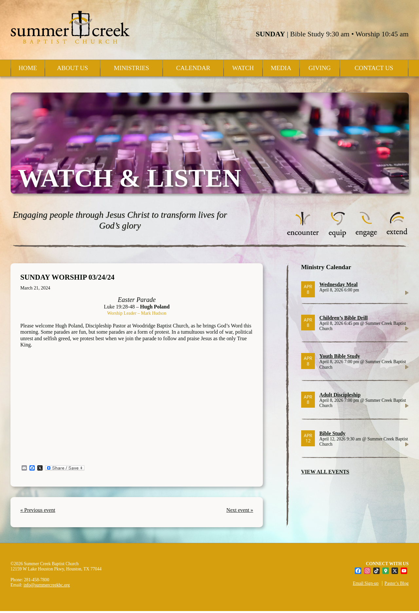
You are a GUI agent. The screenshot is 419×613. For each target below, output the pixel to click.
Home (28, 68)
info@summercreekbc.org (47, 585)
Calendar (193, 68)
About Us (72, 68)
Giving (319, 68)
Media (281, 68)
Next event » (240, 510)
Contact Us (374, 68)
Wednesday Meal (338, 284)
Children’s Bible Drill (343, 318)
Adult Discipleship (340, 395)
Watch (243, 68)
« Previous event (37, 510)
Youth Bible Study (339, 356)
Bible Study (332, 433)
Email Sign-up (366, 583)
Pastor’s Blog (397, 583)
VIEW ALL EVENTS (325, 471)
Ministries (131, 68)
